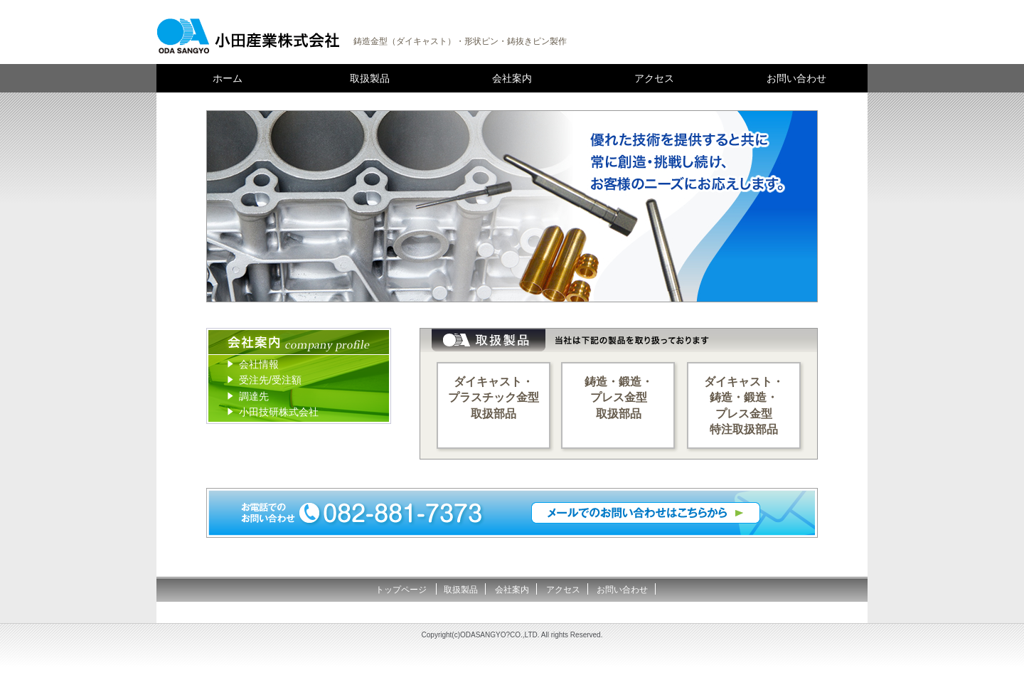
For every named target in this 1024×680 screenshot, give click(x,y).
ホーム (227, 78)
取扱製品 (370, 78)
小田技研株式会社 (279, 412)
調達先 (254, 396)
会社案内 (512, 78)
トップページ (402, 590)
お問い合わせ (796, 78)
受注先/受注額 (270, 380)
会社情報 (259, 364)
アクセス (654, 78)
